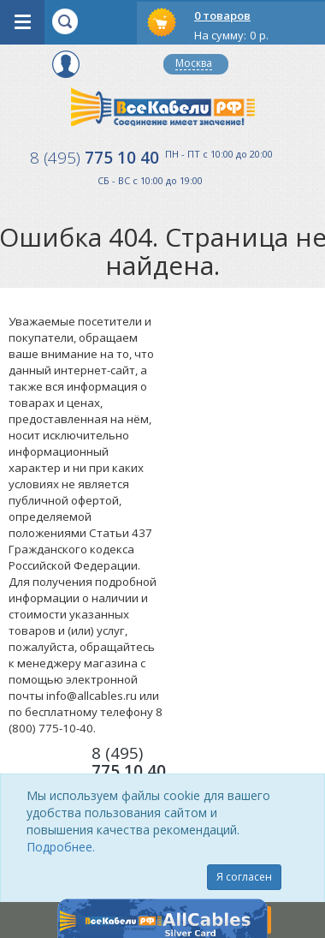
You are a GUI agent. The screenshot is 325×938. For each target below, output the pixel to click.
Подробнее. (61, 847)
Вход (66, 64)
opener (22, 22)
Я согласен (244, 876)
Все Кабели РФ (163, 106)
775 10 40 (94, 157)
